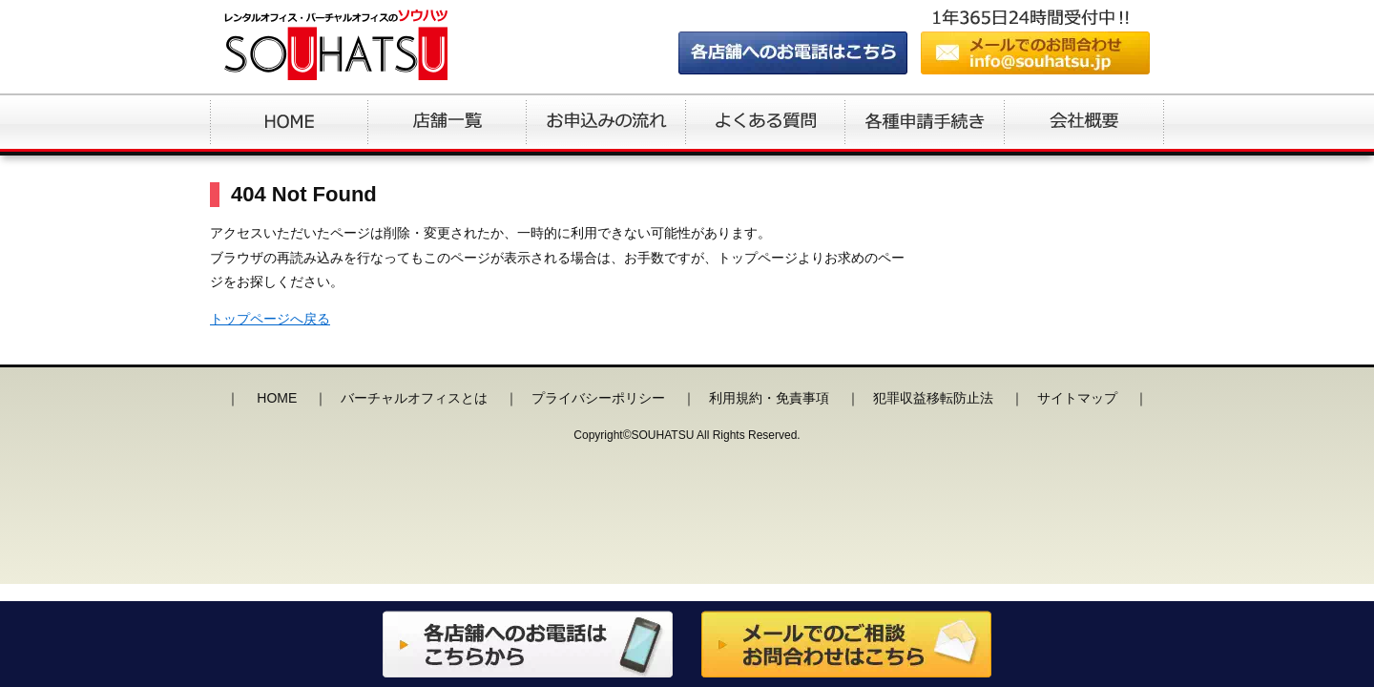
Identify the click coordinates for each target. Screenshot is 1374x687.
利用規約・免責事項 (769, 398)
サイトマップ (1077, 398)
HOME (277, 398)
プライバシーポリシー (598, 398)
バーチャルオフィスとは (414, 398)
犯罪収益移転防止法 (933, 398)
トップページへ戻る (270, 318)
